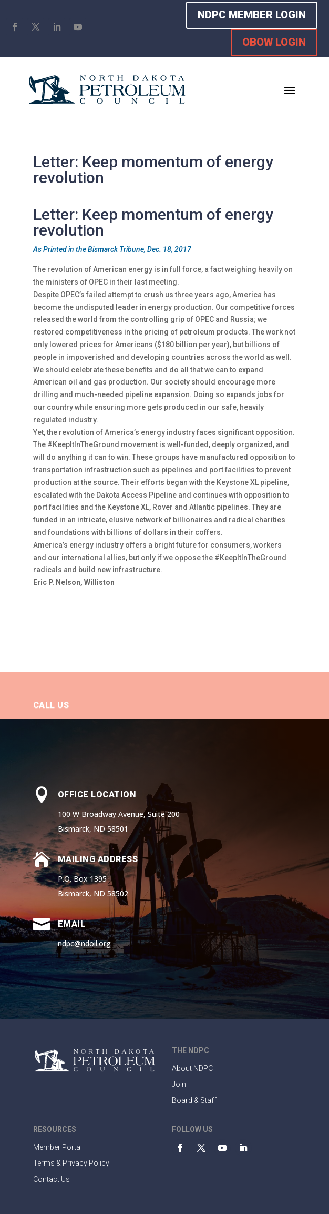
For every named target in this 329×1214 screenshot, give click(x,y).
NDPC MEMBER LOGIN (252, 14)
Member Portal (57, 1147)
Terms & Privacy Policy (71, 1163)
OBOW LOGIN (274, 42)
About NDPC (192, 1068)
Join (179, 1084)
